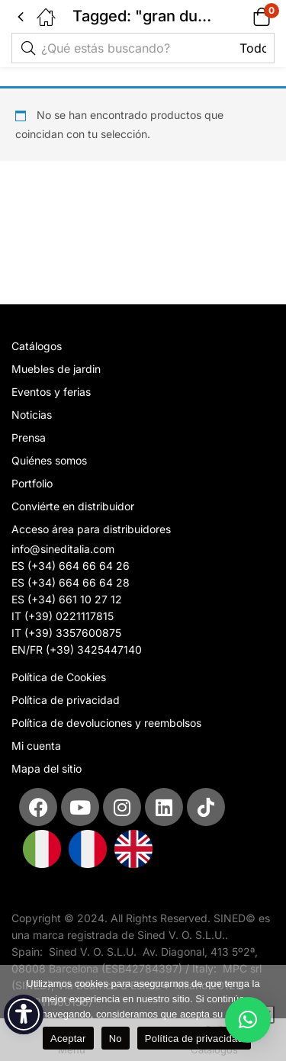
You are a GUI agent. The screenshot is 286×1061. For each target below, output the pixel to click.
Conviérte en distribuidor (72, 506)
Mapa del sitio (46, 768)
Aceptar (68, 1038)
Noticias (31, 414)
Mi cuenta (36, 745)
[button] (242, 16)
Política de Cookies (58, 676)
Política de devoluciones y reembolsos (106, 722)
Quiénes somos (49, 460)
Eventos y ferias (51, 391)
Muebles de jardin (56, 368)
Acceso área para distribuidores (91, 528)
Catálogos (36, 345)
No (115, 1038)
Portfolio (32, 483)
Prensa (28, 437)
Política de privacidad (65, 699)
